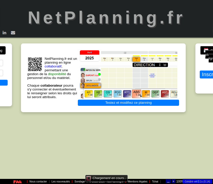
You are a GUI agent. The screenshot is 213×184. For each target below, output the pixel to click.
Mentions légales (137, 181)
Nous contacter (38, 181)
